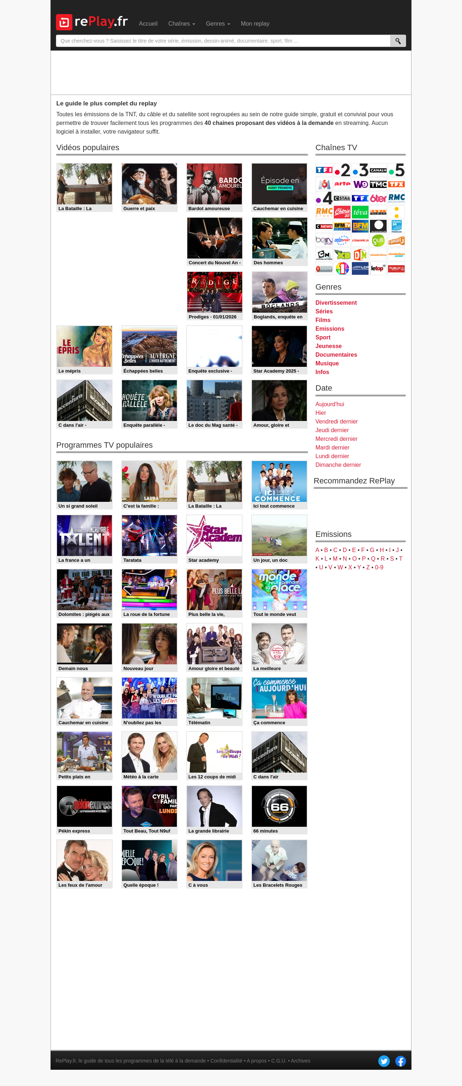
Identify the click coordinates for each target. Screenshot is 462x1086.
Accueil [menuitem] (148, 24)
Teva (360, 212)
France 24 (396, 226)
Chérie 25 (342, 212)
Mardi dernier (332, 447)
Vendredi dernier (336, 421)
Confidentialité (226, 1061)
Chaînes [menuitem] (182, 24)
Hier (320, 413)
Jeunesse (328, 346)
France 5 (396, 170)
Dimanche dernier (338, 465)
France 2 (342, 170)
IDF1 (342, 268)
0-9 (379, 567)
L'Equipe (360, 240)
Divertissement (336, 303)
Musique (327, 363)
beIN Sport (324, 240)
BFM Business (360, 226)
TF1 (324, 170)
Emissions (329, 329)
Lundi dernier (332, 456)
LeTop (378, 268)
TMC (378, 184)
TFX (396, 184)
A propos (256, 1061)
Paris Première (378, 212)
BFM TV (342, 226)
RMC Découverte (396, 198)
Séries (324, 311)
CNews (324, 226)
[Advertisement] (231, 72)
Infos (322, 372)
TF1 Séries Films (360, 198)
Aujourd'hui (329, 404)
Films (323, 320)
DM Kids (360, 254)
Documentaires (336, 355)
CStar (342, 197)
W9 (360, 184)
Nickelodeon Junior (396, 254)
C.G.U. (279, 1061)
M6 (324, 184)
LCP (360, 268)
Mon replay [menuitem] (255, 24)
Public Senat (396, 268)
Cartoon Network (324, 254)
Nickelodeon (378, 254)
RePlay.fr (66, 1061)
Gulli (378, 240)
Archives (300, 1061)
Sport (323, 337)
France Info (396, 212)
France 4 (324, 198)
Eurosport (342, 240)
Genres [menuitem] (218, 24)
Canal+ (378, 170)
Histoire (324, 268)
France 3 (360, 170)
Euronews (378, 226)
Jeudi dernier (332, 430)
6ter (378, 198)
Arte (342, 184)
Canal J (396, 240)
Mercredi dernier (336, 439)
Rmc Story (324, 212)
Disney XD (342, 254)
